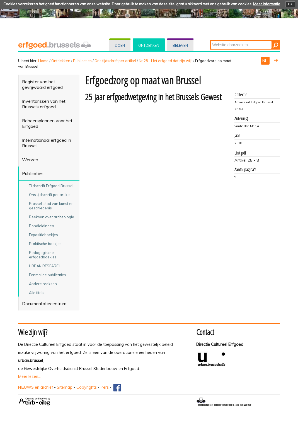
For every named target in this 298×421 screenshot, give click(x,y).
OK (290, 4)
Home (43, 60)
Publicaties (82, 60)
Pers (105, 387)
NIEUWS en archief (35, 387)
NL (265, 60)
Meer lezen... (29, 376)
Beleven (180, 45)
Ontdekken (148, 45)
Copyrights (86, 387)
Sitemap (64, 387)
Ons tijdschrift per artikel (115, 60)
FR (276, 60)
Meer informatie (266, 4)
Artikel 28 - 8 (246, 160)
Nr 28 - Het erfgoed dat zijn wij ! (165, 60)
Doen (120, 45)
